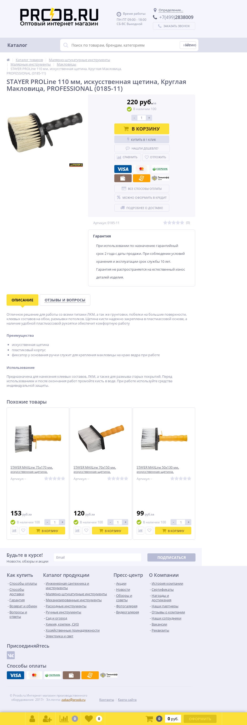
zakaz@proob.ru (73, 699)
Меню (190, 44)
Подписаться (171, 557)
